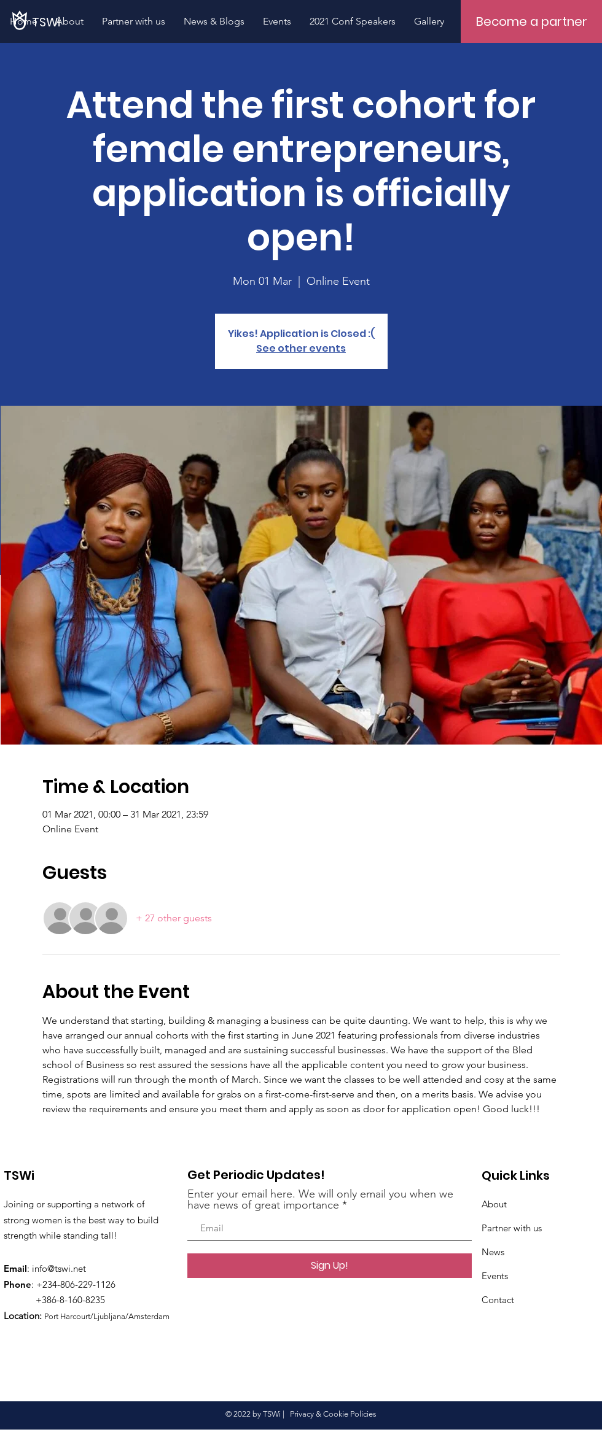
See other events (301, 348)
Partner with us (512, 1228)
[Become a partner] (531, 21)
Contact (498, 1300)
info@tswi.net (59, 1268)
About (494, 1204)
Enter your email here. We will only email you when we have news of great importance (320, 1199)
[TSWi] (118, 22)
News (493, 1252)
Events (495, 1276)
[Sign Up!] (329, 1265)
